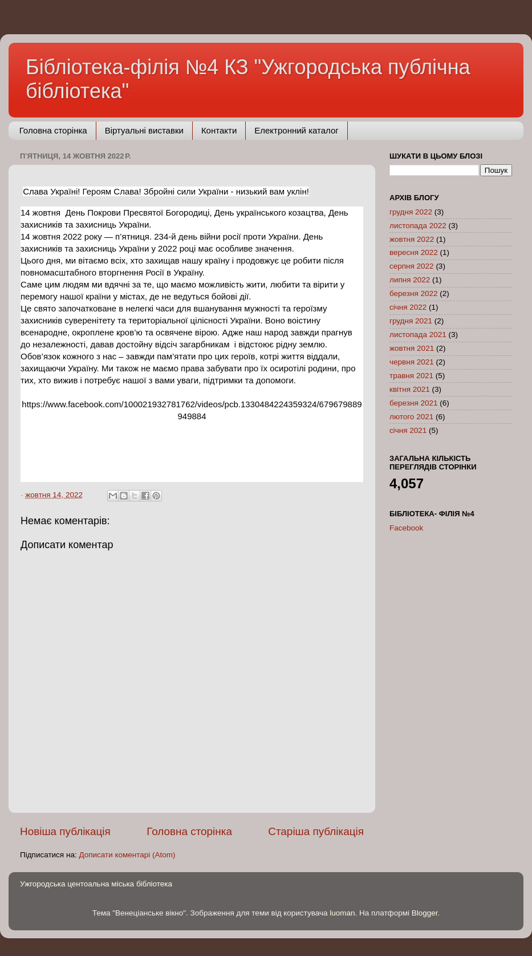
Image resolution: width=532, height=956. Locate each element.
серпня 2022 (411, 266)
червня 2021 (411, 362)
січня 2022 (408, 307)
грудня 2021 (410, 321)
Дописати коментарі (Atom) (127, 854)
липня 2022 (409, 280)
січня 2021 (408, 430)
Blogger (425, 913)
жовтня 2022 (411, 239)
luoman (342, 913)
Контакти (219, 130)
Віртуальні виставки (144, 130)
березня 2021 (413, 403)
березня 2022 (413, 293)
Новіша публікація (65, 831)
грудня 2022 (410, 212)
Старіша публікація (316, 831)
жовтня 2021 (411, 348)
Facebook (406, 528)
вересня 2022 (413, 252)
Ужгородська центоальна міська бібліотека (96, 884)
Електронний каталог (296, 130)
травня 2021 (411, 375)
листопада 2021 (417, 334)
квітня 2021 (409, 389)
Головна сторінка (53, 130)
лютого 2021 (411, 416)
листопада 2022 (417, 225)
